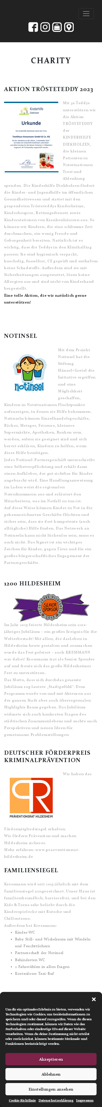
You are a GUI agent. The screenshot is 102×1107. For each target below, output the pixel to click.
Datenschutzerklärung (56, 1100)
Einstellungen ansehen (51, 1089)
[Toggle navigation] (86, 13)
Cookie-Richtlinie (22, 1100)
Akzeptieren (51, 1059)
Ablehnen (51, 1074)
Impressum (84, 1100)
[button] (94, 998)
